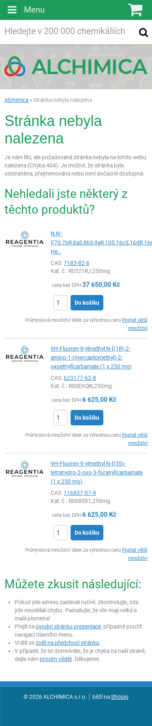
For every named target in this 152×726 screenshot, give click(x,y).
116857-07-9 (80, 493)
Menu (24, 9)
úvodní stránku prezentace (68, 626)
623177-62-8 (80, 378)
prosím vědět (56, 659)
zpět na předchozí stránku (67, 642)
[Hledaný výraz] (68, 32)
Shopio (119, 696)
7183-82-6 (77, 263)
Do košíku (87, 302)
